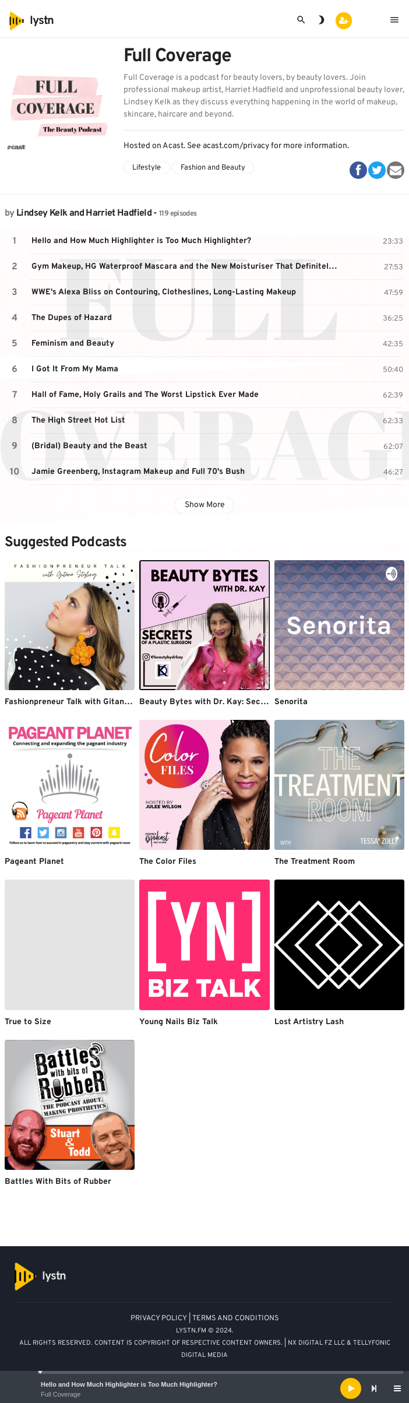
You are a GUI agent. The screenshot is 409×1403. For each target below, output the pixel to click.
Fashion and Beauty (213, 168)
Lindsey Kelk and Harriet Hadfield (83, 213)
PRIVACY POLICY (159, 1318)
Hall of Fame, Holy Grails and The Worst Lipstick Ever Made (145, 395)
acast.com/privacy (236, 146)
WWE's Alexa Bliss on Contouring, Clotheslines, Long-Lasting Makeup (163, 292)
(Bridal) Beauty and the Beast (89, 446)
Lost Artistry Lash (309, 1022)
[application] (204, 1388)
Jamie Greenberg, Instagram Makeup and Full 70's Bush (138, 472)
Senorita (291, 702)
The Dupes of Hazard (71, 318)
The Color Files (167, 862)
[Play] (350, 1388)
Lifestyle (146, 168)
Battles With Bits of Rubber (58, 1182)
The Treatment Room (314, 862)
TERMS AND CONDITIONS (235, 1318)
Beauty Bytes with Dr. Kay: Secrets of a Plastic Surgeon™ (251, 702)
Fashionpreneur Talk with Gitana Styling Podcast (98, 702)
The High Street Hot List (78, 421)
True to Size (28, 1022)
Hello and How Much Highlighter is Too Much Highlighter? (129, 1384)
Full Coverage (60, 1394)
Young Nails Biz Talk (178, 1022)
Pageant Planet (34, 862)
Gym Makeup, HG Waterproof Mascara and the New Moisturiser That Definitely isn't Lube (186, 267)
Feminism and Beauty (72, 344)
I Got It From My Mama (74, 369)
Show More (205, 505)
